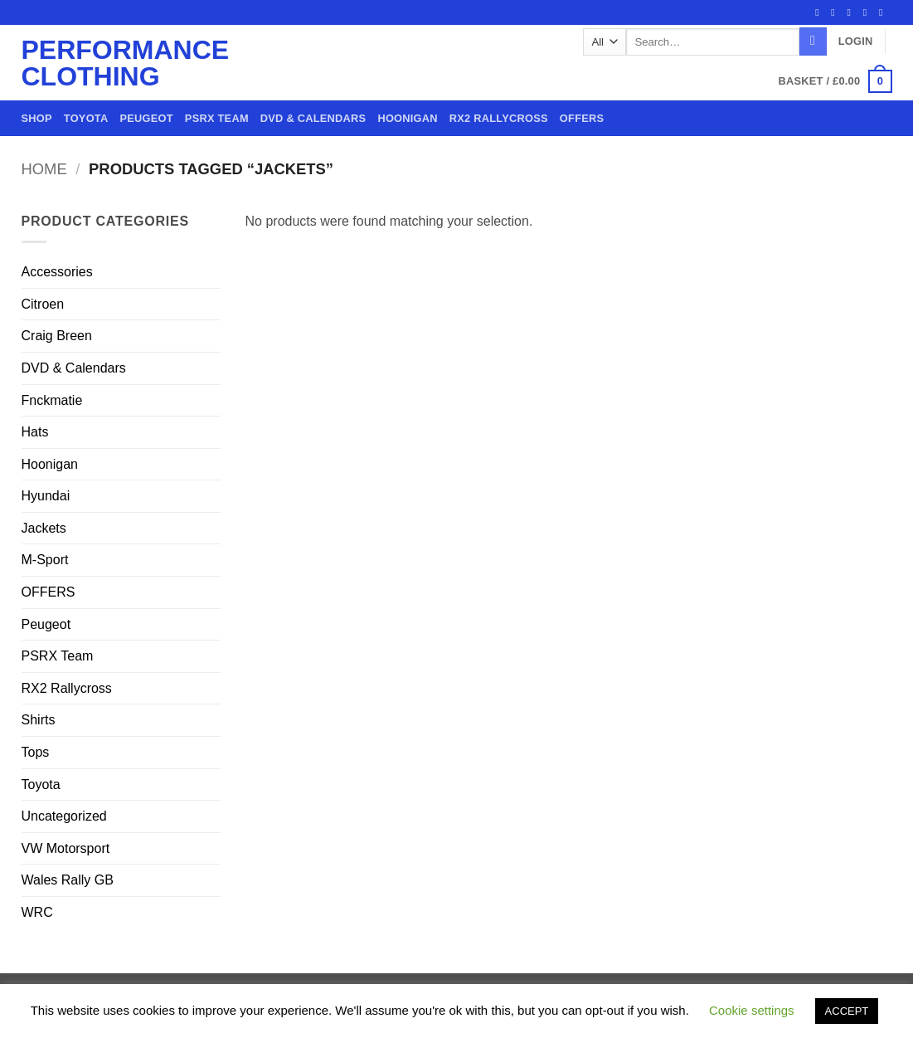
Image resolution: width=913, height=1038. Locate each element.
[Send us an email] (868, 12)
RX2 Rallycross (498, 118)
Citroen (43, 304)
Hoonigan (407, 118)
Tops (36, 752)
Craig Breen (57, 336)
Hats (35, 432)
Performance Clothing (88, 63)
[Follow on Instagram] (836, 12)
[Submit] (813, 41)
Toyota (86, 118)
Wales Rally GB (68, 880)
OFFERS (582, 118)
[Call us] (884, 12)
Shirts (39, 720)
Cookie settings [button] (751, 1010)
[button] (855, 41)
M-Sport (45, 560)
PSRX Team (217, 118)
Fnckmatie (52, 400)
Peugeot (145, 118)
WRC (37, 912)
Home (44, 169)
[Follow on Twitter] (852, 12)
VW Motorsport (66, 848)
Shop (37, 118)
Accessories (57, 272)
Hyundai (46, 496)
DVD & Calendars (313, 118)
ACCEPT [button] (847, 1011)
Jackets (44, 528)
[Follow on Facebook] (820, 12)
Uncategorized (64, 816)
